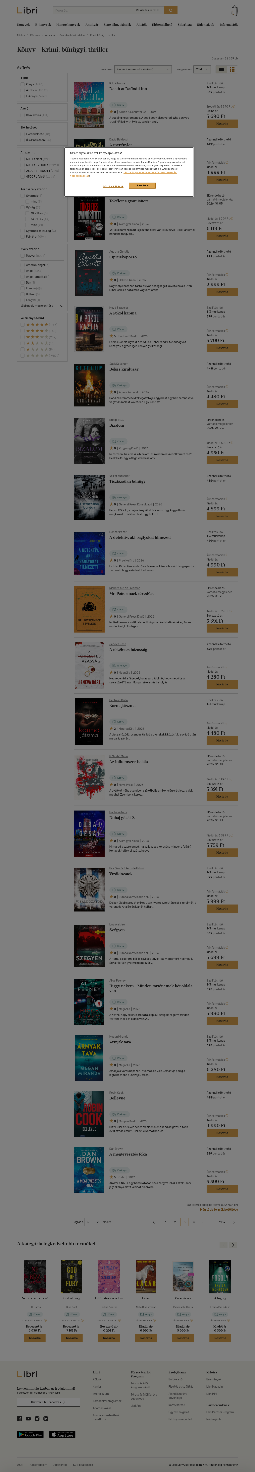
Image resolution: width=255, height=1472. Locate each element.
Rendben (142, 185)
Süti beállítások (113, 186)
